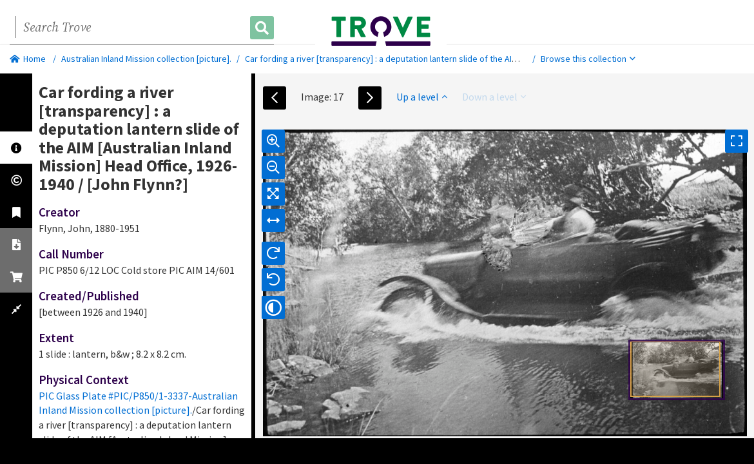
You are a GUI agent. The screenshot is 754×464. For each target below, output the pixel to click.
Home (28, 58)
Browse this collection (588, 58)
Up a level (421, 96)
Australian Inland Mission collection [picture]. (146, 58)
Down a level (494, 96)
